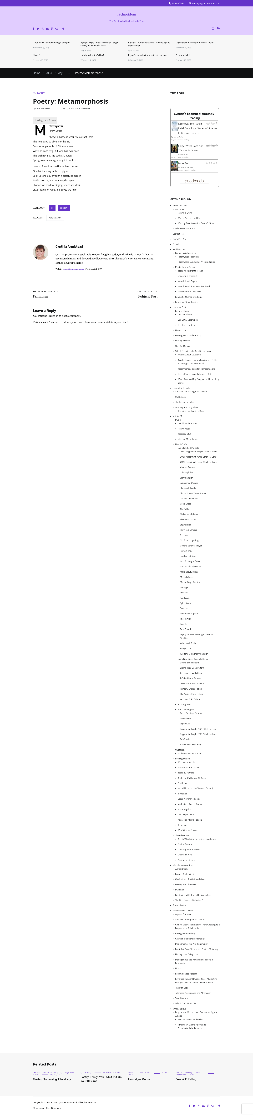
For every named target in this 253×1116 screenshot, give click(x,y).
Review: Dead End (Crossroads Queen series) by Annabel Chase (99, 44)
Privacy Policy (179, 905)
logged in (53, 315)
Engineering (185, 524)
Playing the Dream (186, 860)
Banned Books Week (184, 874)
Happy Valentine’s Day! (92, 55)
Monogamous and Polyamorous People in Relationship (194, 961)
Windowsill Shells (188, 643)
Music (178, 420)
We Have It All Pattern (190, 699)
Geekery (37, 1072)
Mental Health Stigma (187, 281)
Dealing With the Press (185, 884)
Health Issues (179, 249)
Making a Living (185, 213)
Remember (183, 825)
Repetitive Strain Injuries (186, 302)
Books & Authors (186, 772)
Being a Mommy (183, 311)
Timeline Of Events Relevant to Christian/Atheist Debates (192, 1026)
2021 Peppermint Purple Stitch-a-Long (198, 456)
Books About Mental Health (190, 270)
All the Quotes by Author (189, 753)
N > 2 (178, 968)
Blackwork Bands (188, 488)
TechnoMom (126, 14)
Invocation (182, 793)
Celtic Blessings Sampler (191, 713)
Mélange (184, 587)
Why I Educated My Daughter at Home (193, 351)
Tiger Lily (184, 624)
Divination (179, 889)
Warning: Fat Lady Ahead (187, 407)
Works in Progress (186, 709)
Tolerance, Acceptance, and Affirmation (193, 993)
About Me (179, 209)
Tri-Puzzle (185, 739)
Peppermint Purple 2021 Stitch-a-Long (198, 729)
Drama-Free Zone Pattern (192, 668)
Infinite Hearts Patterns (190, 678)
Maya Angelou (184, 809)
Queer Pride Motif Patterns (192, 683)
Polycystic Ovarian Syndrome (188, 297)
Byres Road (184, 163)
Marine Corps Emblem (190, 582)
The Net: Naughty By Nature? (189, 900)
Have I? (36, 55)
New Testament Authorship (190, 1019)
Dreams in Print (185, 854)
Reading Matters (182, 758)
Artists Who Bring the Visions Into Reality (197, 839)
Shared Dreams (182, 835)
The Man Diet (181, 987)
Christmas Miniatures (189, 514)
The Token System (186, 325)
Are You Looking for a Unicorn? (190, 919)
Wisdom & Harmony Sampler (194, 653)
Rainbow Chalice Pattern (191, 688)
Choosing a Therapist (187, 276)
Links (130, 1072)
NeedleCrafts (181, 444)
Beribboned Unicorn (189, 483)
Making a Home (182, 340)
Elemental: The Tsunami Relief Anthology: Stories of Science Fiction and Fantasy (197, 128)
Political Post (126, 294)
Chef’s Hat (184, 509)
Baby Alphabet (186, 472)
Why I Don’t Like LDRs (185, 1003)
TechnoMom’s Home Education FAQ (194, 374)
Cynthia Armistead (41, 109)
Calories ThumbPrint (189, 498)
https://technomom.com (73, 269)
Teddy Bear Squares (189, 613)
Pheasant (184, 592)
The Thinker (185, 618)
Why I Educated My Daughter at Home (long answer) (198, 381)
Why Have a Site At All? (186, 228)
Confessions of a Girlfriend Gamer (190, 879)
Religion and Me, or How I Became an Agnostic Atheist (197, 1014)
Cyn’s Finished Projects (188, 448)
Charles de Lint (185, 154)
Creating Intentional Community (190, 938)
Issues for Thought (181, 388)
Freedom (184, 535)
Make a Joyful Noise (189, 572)
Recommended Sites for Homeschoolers (196, 369)
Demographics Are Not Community (191, 944)
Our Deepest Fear (186, 814)
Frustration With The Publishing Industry (194, 895)
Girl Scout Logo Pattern (191, 673)
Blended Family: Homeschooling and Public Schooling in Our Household (197, 362)
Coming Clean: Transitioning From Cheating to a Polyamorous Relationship (197, 926)
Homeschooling (50, 1072)
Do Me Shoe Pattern (189, 662)
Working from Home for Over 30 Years (196, 223)
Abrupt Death (181, 869)
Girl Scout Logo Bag (189, 540)
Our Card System (183, 346)
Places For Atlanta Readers (190, 819)
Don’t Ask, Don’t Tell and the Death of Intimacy (196, 949)
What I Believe (179, 1008)
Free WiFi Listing (186, 1079)
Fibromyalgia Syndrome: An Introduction (196, 262)
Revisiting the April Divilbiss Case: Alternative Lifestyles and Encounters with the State (196, 981)
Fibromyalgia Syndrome (186, 253)
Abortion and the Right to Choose (191, 391)
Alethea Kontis (178, 137)
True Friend (185, 629)
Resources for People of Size (191, 411)
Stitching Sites (184, 704)
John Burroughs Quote (190, 561)
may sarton (55, 218)
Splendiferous (186, 603)
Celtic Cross (185, 503)
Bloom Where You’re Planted (193, 493)
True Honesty (181, 998)
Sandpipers (185, 598)
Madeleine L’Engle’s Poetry (190, 804)
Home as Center (180, 307)
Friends (176, 244)
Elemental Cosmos (188, 519)
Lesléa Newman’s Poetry (189, 799)
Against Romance (183, 914)
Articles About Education (189, 354)
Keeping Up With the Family (188, 335)
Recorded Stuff (184, 434)
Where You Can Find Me (189, 218)
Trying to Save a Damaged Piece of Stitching (196, 636)
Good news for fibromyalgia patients (51, 42)
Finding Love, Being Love (186, 954)
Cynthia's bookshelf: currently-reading (194, 116)
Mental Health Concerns (186, 267)
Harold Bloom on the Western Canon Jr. (196, 788)
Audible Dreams (185, 844)
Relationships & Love (183, 910)
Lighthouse (185, 723)
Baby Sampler (186, 477)
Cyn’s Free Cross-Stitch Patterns (193, 659)
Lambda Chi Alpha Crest (191, 566)
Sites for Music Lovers (188, 439)
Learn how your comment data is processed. (103, 322)
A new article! (183, 55)
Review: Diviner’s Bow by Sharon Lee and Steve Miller (149, 44)
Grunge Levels (181, 330)
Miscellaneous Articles (183, 865)
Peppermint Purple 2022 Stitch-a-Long (198, 734)
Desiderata (182, 783)
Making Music (184, 428)
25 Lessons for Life (186, 762)
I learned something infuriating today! (195, 42)
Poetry (41, 93)
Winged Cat (185, 648)
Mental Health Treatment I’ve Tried (194, 286)
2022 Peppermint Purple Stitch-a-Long (198, 462)
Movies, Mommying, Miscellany (52, 1079)
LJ (34, 93)
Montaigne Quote (139, 1079)
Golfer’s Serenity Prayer (191, 545)
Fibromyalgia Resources (188, 256)
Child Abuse (180, 397)
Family (179, 1072)
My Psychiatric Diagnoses (189, 291)
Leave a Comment (83, 109)
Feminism (64, 294)
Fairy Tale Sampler (188, 530)
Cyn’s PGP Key (179, 239)
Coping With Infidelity (185, 933)
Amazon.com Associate (188, 767)
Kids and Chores (185, 314)
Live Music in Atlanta (187, 423)
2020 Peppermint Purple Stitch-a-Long (198, 451)
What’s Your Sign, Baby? (191, 744)
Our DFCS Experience (188, 319)
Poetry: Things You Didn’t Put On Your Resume (101, 1079)
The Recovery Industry (186, 402)
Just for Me (178, 416)
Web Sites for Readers (188, 830)
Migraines (69, 1072)
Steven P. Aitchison (186, 167)
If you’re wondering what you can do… (147, 55)
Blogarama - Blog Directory (47, 1108)
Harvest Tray (186, 551)
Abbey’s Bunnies (187, 467)
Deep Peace (185, 718)
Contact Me (178, 233)
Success (184, 608)
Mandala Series (187, 577)
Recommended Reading (186, 973)
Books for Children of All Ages (192, 778)
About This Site (180, 205)
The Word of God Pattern (191, 694)
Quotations (180, 749)
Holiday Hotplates (188, 556)
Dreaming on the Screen (189, 849)
